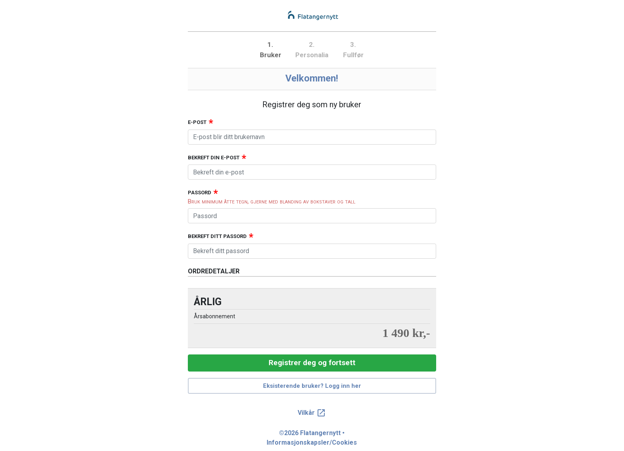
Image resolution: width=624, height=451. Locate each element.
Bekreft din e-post (214, 158)
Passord (199, 192)
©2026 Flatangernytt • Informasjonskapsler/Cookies (312, 437)
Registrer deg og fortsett (312, 362)
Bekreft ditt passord (217, 236)
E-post (197, 122)
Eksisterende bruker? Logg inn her (312, 385)
